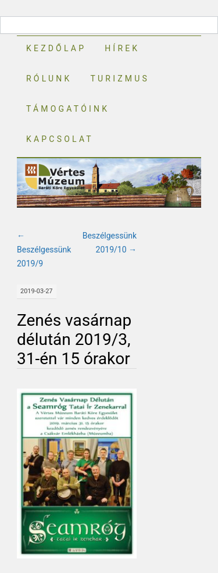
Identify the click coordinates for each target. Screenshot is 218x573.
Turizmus (119, 78)
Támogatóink (67, 108)
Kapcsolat (60, 139)
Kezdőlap (56, 48)
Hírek (122, 48)
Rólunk (49, 78)
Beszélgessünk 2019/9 (44, 249)
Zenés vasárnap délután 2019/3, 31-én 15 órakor (74, 339)
